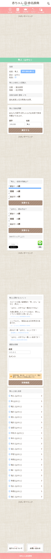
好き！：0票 (15, 214)
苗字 (11, 121)
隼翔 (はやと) (16, 459)
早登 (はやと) (16, 454)
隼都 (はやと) (16, 481)
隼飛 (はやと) (16, 491)
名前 (27, 121)
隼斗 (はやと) (16, 438)
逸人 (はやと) (16, 475)
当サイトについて (16, 547)
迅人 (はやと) (16, 486)
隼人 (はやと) (16, 396)
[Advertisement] (25, 36)
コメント (12, 356)
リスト (13, 244)
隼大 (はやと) (16, 444)
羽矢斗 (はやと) (17, 433)
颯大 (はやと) (16, 422)
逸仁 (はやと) (16, 497)
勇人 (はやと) (16, 417)
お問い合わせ (35, 547)
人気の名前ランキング (25, 10)
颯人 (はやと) (16, 406)
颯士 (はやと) (16, 465)
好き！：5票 (15, 186)
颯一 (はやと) (16, 470)
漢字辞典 (18, 10)
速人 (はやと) (16, 449)
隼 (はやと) (15, 401)
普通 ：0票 (15, 191)
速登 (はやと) (16, 428)
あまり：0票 (15, 197)
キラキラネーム (33, 10)
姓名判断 (10, 10)
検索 (48, 3)
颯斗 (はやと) (16, 412)
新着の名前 (41, 10)
